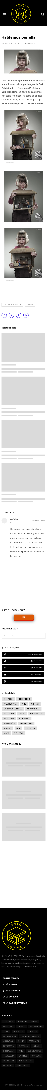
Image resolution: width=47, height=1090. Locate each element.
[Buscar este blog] (23, 636)
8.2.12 (12, 523)
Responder (35, 520)
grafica (30, 304)
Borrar (43, 520)
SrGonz (5, 44)
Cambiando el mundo (12, 304)
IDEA (23, 617)
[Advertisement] (23, 872)
